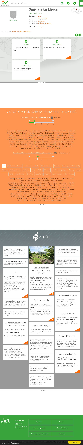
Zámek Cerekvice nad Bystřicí (54, 200)
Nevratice (59, 137)
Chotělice (54, 131)
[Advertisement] (41, 95)
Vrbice (43, 146)
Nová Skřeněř (69, 137)
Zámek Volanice (56, 181)
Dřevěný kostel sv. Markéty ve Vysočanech (23, 183)
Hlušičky (32, 133)
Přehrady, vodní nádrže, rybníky (71, 166)
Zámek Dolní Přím (35, 198)
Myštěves (51, 137)
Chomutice (36, 131)
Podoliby (40, 140)
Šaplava (60, 140)
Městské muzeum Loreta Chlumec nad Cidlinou (54, 187)
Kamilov (12, 135)
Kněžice (25, 135)
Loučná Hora (20, 137)
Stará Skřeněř (55, 142)
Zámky (40, 170)
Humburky (57, 133)
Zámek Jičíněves (67, 185)
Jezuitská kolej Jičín (49, 196)
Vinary (39, 16)
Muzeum (47, 174)
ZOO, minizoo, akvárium (15, 166)
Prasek (46, 140)
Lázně (11, 174)
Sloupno (38, 142)
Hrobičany (48, 133)
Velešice (69, 144)
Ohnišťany (27, 140)
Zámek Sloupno (67, 178)
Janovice (14, 31)
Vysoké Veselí (60, 146)
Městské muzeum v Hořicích (52, 189)
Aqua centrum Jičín (64, 196)
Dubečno (10, 133)
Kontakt (62, 434)
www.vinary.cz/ (40, 27)
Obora (19, 140)
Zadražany (33, 148)
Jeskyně (79, 170)
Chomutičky (45, 131)
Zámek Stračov (16, 187)
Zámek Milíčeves (27, 185)
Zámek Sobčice (14, 185)
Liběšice (70, 135)
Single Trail (38, 174)
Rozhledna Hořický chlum (25, 192)
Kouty (31, 135)
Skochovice (13, 142)
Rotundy (71, 170)
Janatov (65, 133)
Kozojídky (19, 31)
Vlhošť (30, 146)
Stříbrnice (23, 144)
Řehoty (53, 140)
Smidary (45, 142)
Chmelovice (26, 131)
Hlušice (24, 133)
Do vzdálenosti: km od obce (35, 117)
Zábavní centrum (57, 174)
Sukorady (38, 144)
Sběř (66, 140)
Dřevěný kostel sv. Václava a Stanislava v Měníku (56, 183)
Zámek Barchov (54, 185)
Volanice (37, 146)
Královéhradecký (42, 18)
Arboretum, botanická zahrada (11, 170)
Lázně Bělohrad (21, 198)
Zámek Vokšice (35, 196)
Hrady (33, 170)
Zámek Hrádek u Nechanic (19, 194)
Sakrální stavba (69, 174)
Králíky (52, 135)
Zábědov (69, 146)
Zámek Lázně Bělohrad (63, 194)
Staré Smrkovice (67, 142)
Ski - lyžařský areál (46, 166)
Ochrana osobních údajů (39, 434)
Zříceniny (47, 170)
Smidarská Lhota (43, 9)
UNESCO (35, 166)
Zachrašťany (23, 148)
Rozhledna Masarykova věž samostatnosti (51, 192)
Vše (4, 166)
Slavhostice (30, 142)
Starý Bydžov (14, 144)
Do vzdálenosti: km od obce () (33, 153)
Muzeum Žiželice (48, 194)
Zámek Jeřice (35, 194)
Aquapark (27, 166)
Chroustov (62, 131)
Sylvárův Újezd (48, 144)
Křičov (59, 135)
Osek (34, 140)
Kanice (18, 135)
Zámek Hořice (69, 189)
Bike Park (30, 174)
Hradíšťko (39, 133)
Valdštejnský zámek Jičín (20, 196)
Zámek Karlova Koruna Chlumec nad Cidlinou (24, 189)
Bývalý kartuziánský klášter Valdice (30, 200)
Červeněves (11, 131)
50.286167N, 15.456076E (44, 23)
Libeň (64, 135)
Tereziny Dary (60, 144)
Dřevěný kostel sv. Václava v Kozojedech (34, 181)
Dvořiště (18, 133)
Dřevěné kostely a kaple (59, 170)
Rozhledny (25, 170)
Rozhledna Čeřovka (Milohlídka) (54, 198)
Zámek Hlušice (54, 178)
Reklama (62, 422)
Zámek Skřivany (42, 178)
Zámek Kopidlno (29, 187)
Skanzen (56, 166)
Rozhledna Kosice (41, 185)
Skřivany (21, 142)
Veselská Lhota (15, 146)
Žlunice (61, 148)
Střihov (31, 144)
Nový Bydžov (41, 22)
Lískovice (11, 137)
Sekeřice (72, 140)
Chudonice (71, 131)
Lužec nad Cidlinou (33, 137)
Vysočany (50, 146)
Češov (18, 131)
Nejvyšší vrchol (20, 174)
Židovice (55, 148)
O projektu (39, 422)
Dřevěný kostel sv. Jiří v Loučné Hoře (22, 178)
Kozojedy (37, 135)
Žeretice (47, 148)
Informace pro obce (40, 428)
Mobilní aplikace (62, 428)
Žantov (40, 148)
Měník (44, 137)
